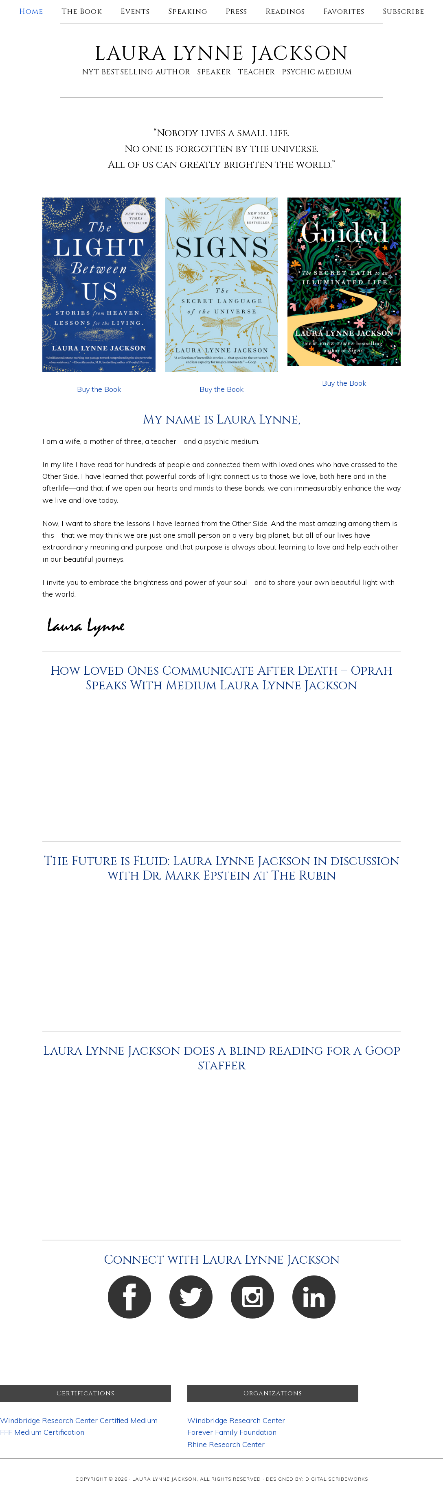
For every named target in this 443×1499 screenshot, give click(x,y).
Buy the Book (99, 389)
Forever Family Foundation (231, 1432)
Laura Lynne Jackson (221, 54)
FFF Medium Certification (42, 1432)
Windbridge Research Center (236, 1420)
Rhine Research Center (226, 1444)
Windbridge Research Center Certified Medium (79, 1420)
